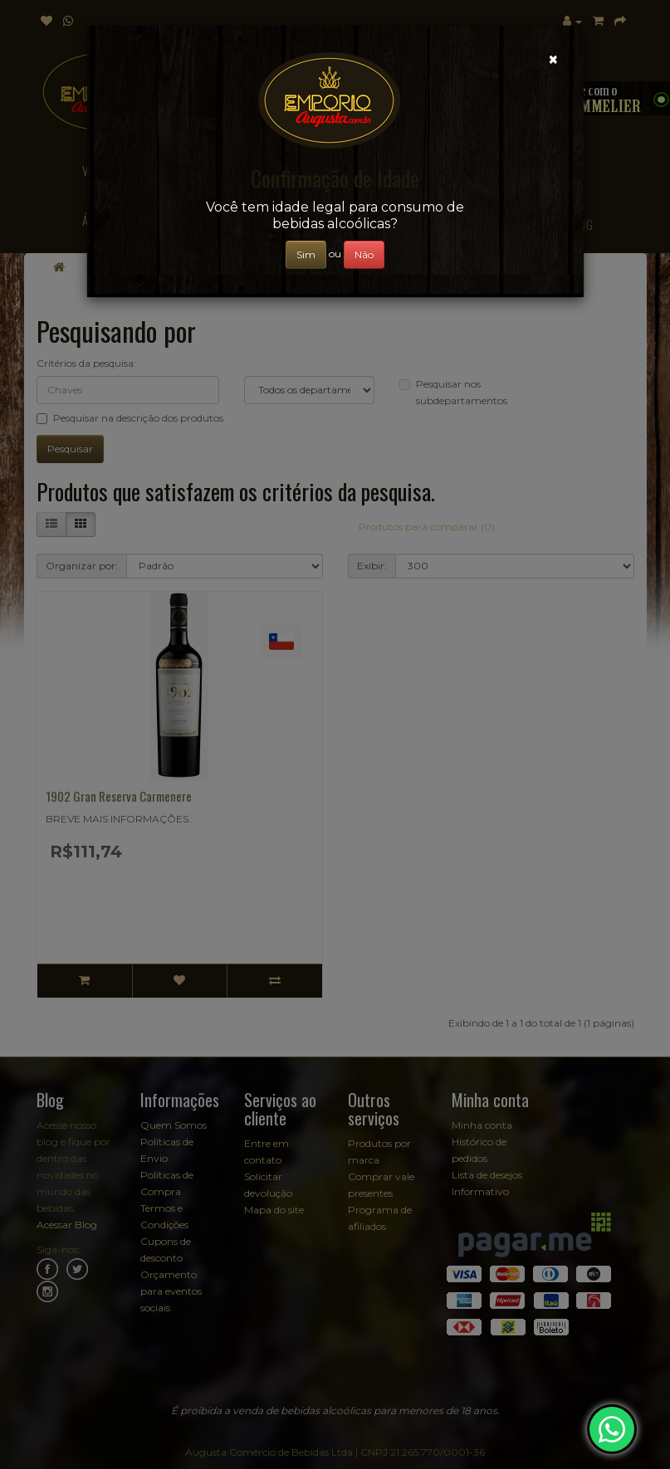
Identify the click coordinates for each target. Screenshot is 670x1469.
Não (364, 254)
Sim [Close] (305, 254)
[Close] (553, 59)
